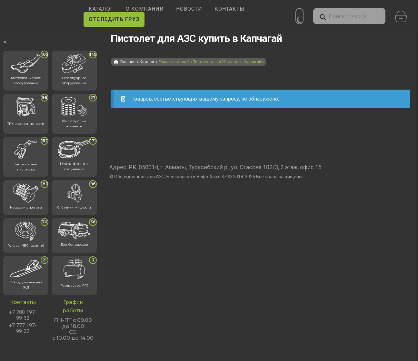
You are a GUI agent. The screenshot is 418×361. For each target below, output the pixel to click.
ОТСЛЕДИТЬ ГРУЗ (114, 19)
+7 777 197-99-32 (23, 328)
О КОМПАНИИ (145, 9)
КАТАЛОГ (101, 9)
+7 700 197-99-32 (23, 315)
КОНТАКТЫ (229, 9)
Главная (127, 62)
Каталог (147, 62)
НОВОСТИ (189, 9)
